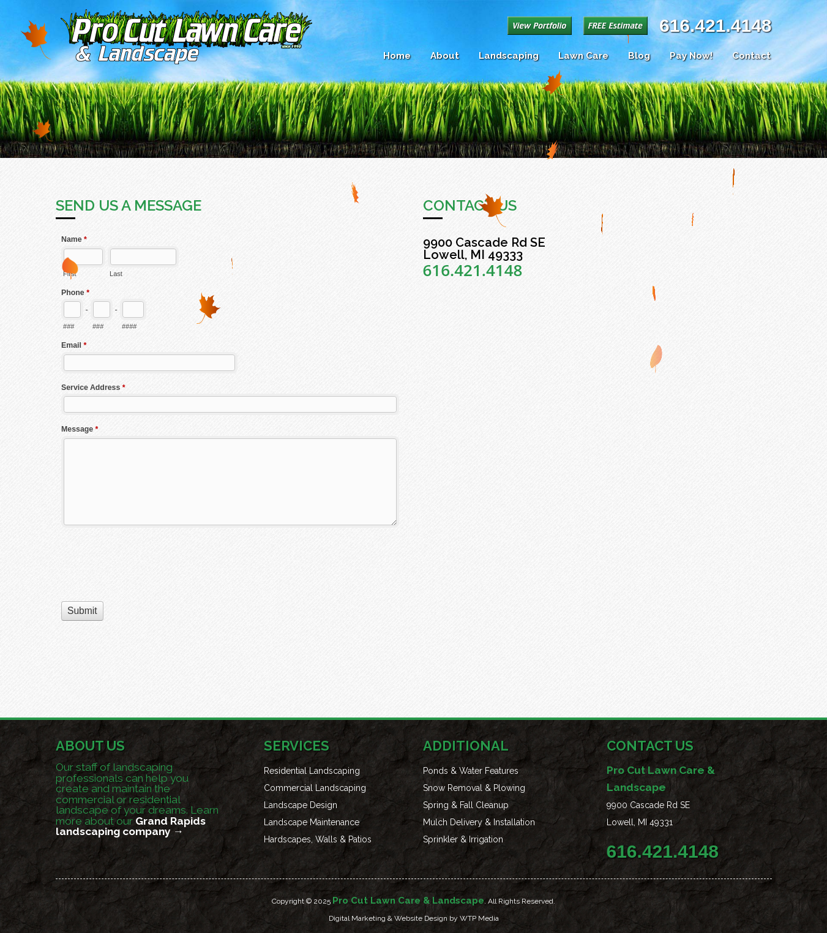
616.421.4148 (715, 25)
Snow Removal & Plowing (474, 788)
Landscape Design (300, 805)
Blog (639, 55)
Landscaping (509, 55)
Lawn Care (583, 55)
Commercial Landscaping (315, 788)
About (444, 55)
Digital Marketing (357, 918)
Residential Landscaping (312, 771)
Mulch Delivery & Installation (479, 822)
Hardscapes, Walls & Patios (318, 839)
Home (397, 55)
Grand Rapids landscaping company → (131, 826)
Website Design (420, 918)
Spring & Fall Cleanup (466, 805)
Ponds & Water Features (470, 771)
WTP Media (479, 918)
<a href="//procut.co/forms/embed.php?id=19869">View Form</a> (230, 456)
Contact (751, 55)
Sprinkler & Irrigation (463, 839)
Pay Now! (691, 55)
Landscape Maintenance (311, 822)
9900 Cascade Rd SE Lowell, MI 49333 (484, 248)
